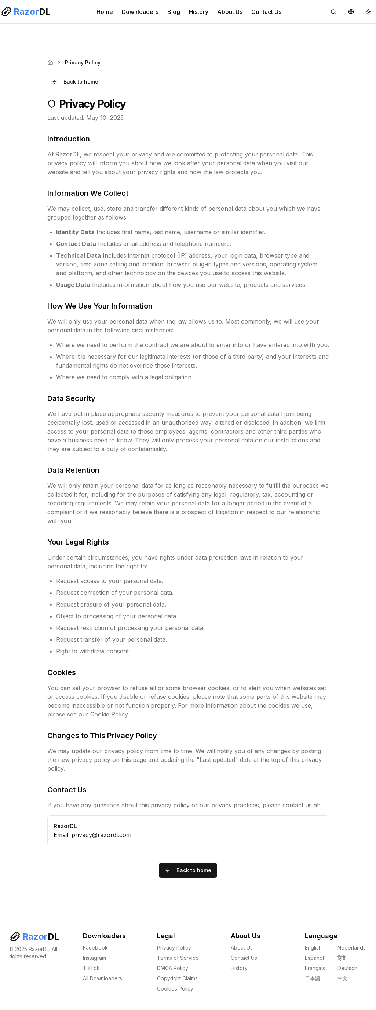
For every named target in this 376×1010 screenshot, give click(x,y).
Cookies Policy (175, 988)
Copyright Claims (177, 978)
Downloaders (140, 11)
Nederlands (351, 947)
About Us (229, 11)
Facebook (95, 947)
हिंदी (341, 958)
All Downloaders (102, 978)
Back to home (75, 81)
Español (314, 958)
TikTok (91, 968)
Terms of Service (178, 958)
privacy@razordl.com (101, 834)
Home (104, 11)
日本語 (312, 978)
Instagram (94, 958)
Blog (173, 11)
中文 (342, 978)
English (313, 947)
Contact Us (266, 11)
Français (315, 968)
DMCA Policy (172, 968)
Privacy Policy (174, 947)
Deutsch (347, 968)
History (198, 11)
